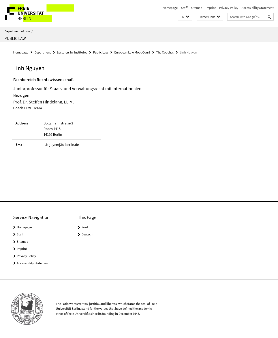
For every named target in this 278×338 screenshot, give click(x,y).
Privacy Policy (228, 8)
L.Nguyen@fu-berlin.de (61, 144)
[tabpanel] (85, 115)
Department (42, 52)
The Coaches (165, 52)
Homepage (170, 8)
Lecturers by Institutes (72, 52)
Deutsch (86, 234)
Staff (184, 8)
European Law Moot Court (132, 52)
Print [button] (84, 227)
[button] (185, 17)
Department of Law (18, 31)
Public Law (15, 38)
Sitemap (196, 8)
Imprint (211, 8)
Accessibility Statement (258, 8)
